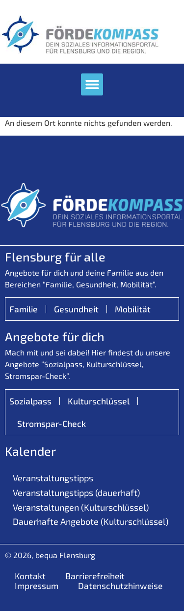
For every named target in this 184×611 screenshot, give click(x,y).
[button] (92, 84)
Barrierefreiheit (95, 576)
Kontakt (30, 576)
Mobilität (133, 309)
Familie (23, 309)
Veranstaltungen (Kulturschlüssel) (81, 507)
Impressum (36, 585)
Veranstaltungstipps (53, 477)
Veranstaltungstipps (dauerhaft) (76, 492)
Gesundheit (76, 309)
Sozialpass (30, 401)
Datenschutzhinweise (120, 585)
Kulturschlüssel (99, 401)
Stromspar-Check (51, 423)
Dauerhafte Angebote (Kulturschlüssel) (90, 521)
